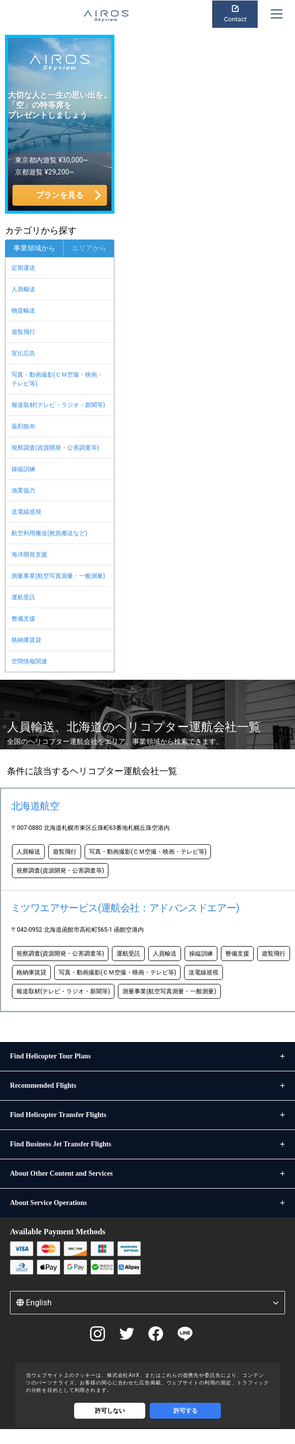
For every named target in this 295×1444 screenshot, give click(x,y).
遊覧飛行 (23, 331)
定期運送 (23, 267)
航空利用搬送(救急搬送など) (49, 533)
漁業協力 (23, 490)
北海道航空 (35, 806)
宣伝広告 (23, 353)
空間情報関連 (29, 661)
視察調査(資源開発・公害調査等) (55, 447)
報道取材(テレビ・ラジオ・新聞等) (58, 404)
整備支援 (23, 618)
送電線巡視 (26, 511)
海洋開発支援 (29, 554)
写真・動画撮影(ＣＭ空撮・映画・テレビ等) (57, 379)
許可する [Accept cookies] (185, 1410)
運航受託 (23, 597)
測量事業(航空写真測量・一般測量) (58, 575)
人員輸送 (23, 289)
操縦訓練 (23, 469)
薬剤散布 (23, 426)
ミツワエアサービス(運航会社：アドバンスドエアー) (125, 908)
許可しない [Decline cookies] (110, 1410)
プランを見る (60, 195)
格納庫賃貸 (26, 640)
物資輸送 (23, 310)
